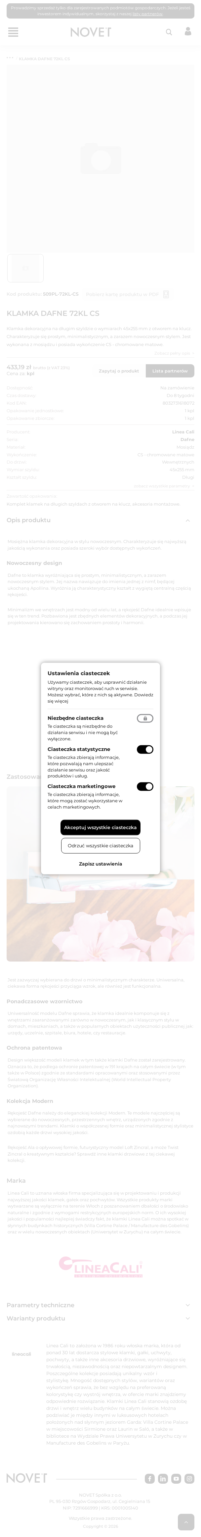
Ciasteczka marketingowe (81, 786)
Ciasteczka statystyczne (79, 749)
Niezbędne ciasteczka (75, 718)
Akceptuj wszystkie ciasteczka (100, 827)
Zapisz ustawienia (100, 864)
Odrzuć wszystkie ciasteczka (100, 845)
